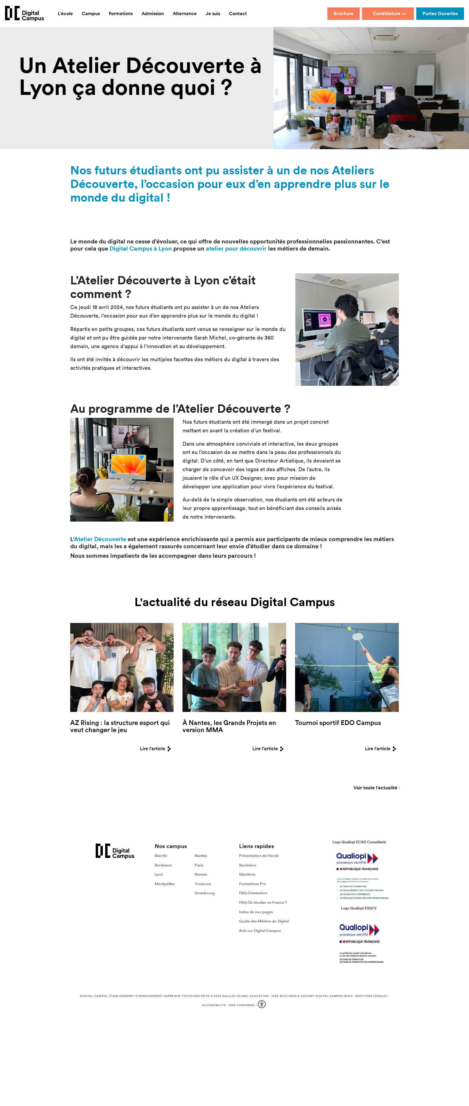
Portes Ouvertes (440, 13)
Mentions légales (371, 996)
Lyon (159, 874)
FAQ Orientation (253, 892)
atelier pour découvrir (236, 248)
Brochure (343, 13)
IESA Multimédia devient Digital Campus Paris (312, 996)
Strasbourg (205, 892)
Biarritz (161, 855)
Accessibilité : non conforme (228, 1005)
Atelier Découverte (100, 539)
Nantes (201, 855)
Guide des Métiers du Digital (264, 921)
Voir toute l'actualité (375, 788)
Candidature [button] (389, 13)
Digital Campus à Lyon (141, 248)
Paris (199, 864)
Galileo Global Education (245, 996)
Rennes (201, 874)
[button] (262, 1005)
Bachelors (247, 864)
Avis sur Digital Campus (260, 930)
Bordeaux (163, 864)
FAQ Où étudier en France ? (263, 902)
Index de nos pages (256, 911)
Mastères (247, 874)
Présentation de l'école (259, 855)
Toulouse (203, 883)
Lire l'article (157, 748)
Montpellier (165, 883)
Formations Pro (252, 883)
